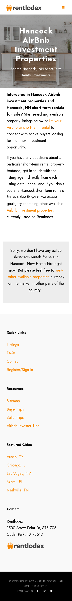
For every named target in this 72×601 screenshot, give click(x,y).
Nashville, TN (18, 490)
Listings (13, 345)
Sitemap (13, 401)
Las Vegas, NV (19, 473)
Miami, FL (15, 482)
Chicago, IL (16, 465)
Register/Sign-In (20, 370)
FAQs (11, 353)
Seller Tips (15, 417)
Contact (13, 361)
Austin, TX (15, 457)
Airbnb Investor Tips (23, 426)
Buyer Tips (15, 409)
